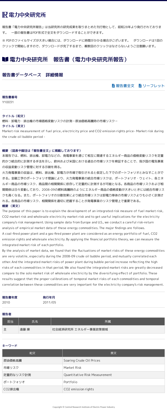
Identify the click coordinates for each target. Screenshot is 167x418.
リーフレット (154, 85)
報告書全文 (125, 85)
